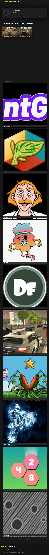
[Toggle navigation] (2, 2)
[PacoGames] (8, 546)
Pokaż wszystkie (24, 539)
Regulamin (24, 549)
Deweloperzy (33, 549)
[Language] (19, 2)
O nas (9, 549)
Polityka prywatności (16, 549)
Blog (28, 549)
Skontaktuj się (4, 549)
